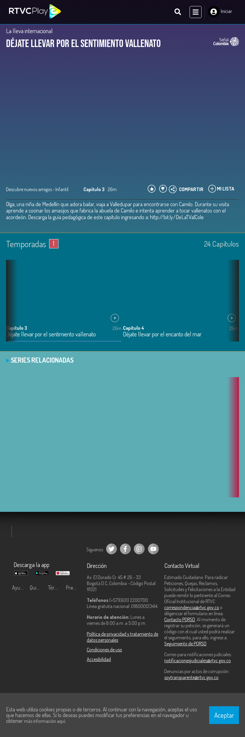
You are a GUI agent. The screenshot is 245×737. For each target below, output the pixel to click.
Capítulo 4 (133, 328)
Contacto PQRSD (179, 619)
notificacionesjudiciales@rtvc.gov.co (197, 660)
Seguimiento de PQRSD (185, 644)
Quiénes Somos (37, 587)
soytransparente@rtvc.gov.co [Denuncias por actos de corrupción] (191, 677)
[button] (231, 305)
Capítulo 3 (16, 328)
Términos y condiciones (55, 587)
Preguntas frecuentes (73, 587)
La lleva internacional (29, 31)
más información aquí (44, 721)
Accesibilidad (99, 659)
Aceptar (224, 715)
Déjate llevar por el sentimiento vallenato (51, 334)
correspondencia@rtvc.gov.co (191, 607)
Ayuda (18, 587)
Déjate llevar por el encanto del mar (162, 334)
